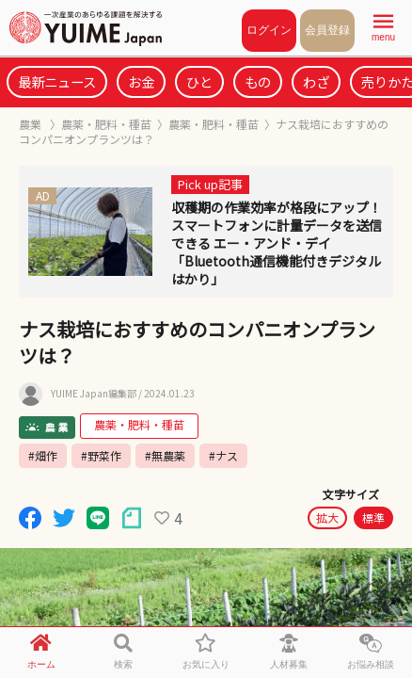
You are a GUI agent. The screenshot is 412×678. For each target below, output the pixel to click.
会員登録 (327, 30)
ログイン (269, 30)
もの (258, 81)
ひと (199, 81)
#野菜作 (101, 455)
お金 (141, 81)
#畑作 (42, 455)
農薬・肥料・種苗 (106, 124)
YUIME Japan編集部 (93, 393)
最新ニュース (57, 81)
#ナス (223, 455)
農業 (31, 124)
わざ (316, 81)
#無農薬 (165, 455)
